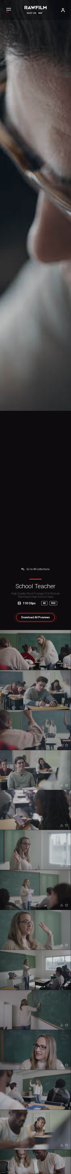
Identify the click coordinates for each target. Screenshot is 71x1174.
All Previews (35, 617)
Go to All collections (35, 569)
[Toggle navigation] (8, 10)
